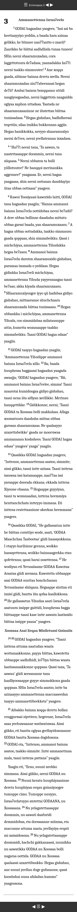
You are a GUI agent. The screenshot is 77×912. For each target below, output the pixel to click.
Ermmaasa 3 (37, 5)
